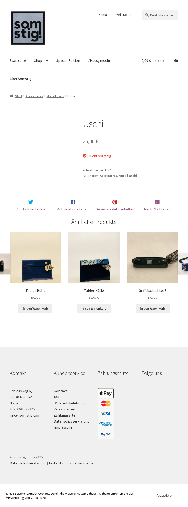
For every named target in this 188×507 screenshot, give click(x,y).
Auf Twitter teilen (30, 216)
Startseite (18, 60)
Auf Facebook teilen (73, 216)
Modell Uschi (55, 96)
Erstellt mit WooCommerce (71, 470)
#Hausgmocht (99, 60)
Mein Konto (123, 15)
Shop (38, 60)
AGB (57, 404)
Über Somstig (21, 78)
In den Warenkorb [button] (35, 316)
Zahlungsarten (65, 422)
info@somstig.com (25, 422)
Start (18, 96)
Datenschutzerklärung (72, 429)
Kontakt (104, 15)
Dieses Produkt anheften (115, 216)
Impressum (63, 435)
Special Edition (68, 60)
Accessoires (34, 96)
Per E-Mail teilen (157, 216)
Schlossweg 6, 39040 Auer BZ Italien (21, 404)
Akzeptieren (165, 495)
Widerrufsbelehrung (70, 410)
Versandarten (64, 416)
